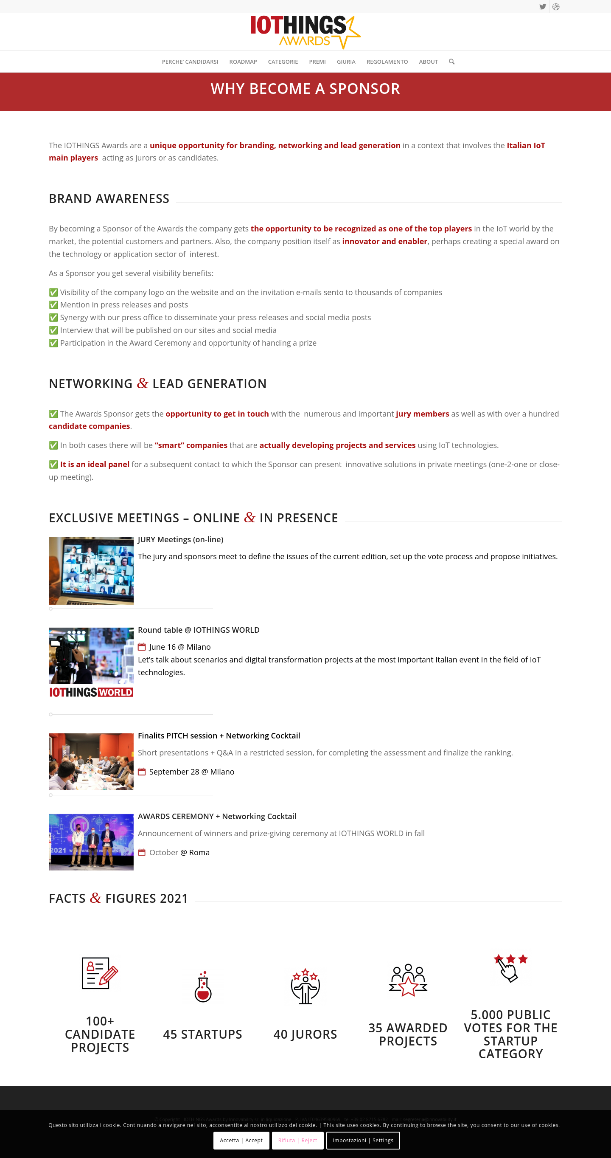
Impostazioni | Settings (363, 1140)
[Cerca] (448, 61)
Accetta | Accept (241, 1140)
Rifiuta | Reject (297, 1140)
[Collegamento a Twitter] (543, 6)
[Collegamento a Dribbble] (555, 6)
